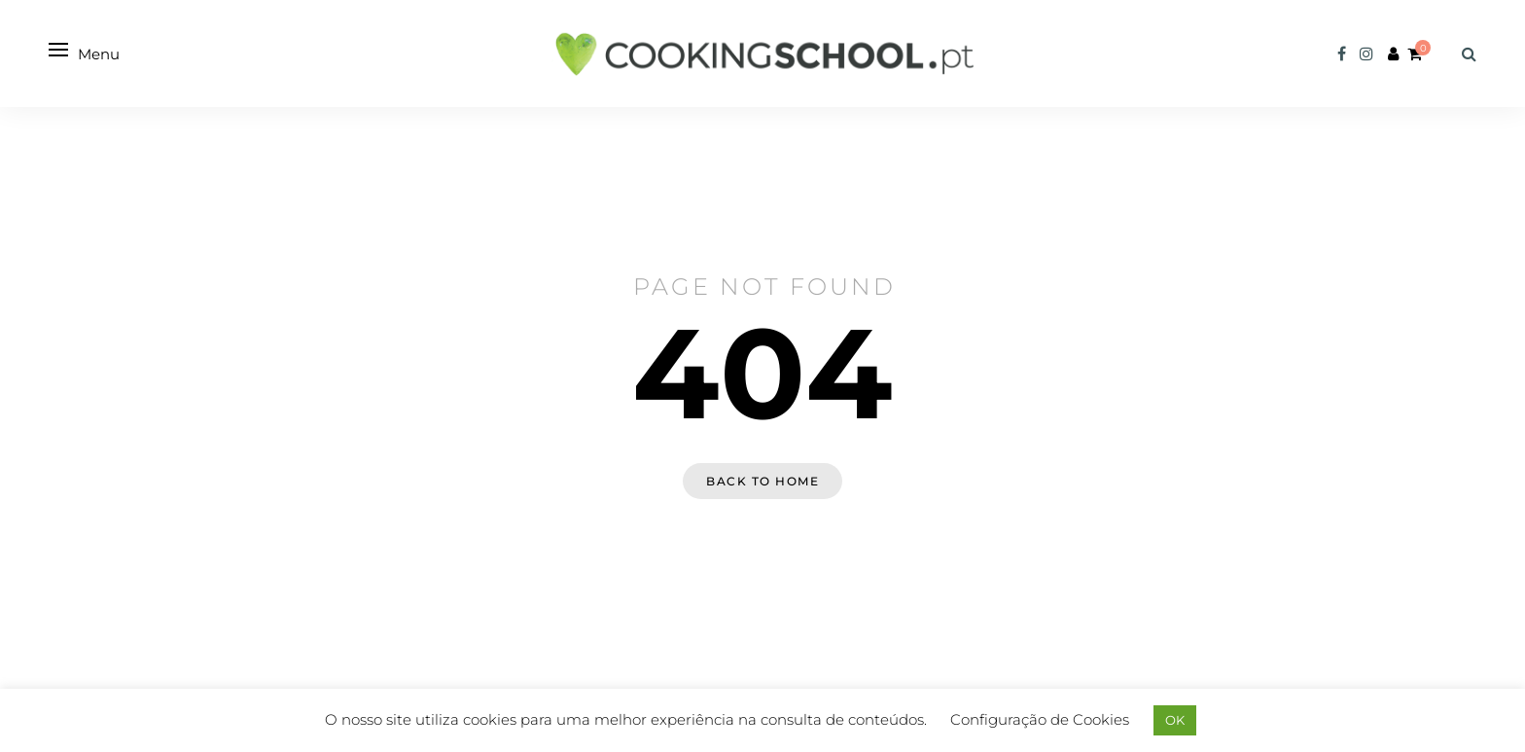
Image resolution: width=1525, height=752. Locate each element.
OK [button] (1175, 720)
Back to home (762, 481)
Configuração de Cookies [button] (1039, 719)
